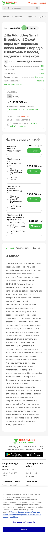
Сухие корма (31, 473)
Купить (34, 151)
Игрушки (30, 469)
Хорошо (24, 529)
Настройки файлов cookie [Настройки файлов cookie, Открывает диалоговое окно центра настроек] (24, 522)
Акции (28, 485)
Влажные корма (9, 469)
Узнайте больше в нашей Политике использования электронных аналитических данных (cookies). (22, 514)
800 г (15, 96)
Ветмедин (30, 476)
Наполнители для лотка (9, 474)
